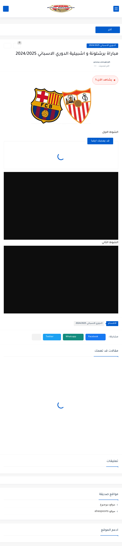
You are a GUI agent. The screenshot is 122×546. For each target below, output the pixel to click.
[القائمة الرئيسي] (116, 9)
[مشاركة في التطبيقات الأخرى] (36, 337)
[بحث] (6, 9)
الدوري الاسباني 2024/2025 (102, 45)
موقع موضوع (107, 504)
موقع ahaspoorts (105, 511)
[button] (95, 337)
